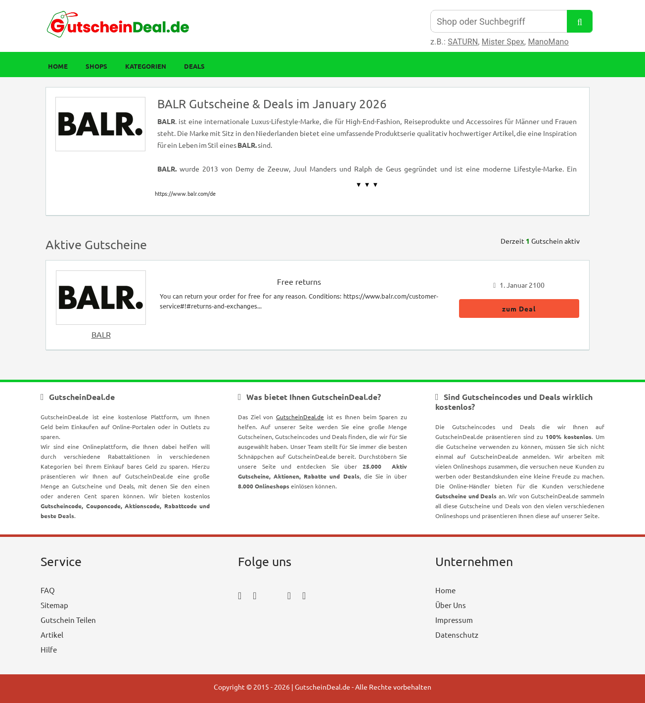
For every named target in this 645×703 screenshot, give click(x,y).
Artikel (52, 634)
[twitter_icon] (272, 595)
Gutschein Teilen (68, 619)
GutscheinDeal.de (300, 417)
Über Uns (450, 605)
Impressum (454, 619)
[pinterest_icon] (289, 595)
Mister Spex (503, 41)
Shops (96, 66)
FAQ (48, 590)
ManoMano (548, 41)
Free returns (299, 281)
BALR (101, 334)
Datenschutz (456, 634)
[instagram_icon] (254, 595)
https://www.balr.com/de (185, 193)
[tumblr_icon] (304, 595)
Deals (194, 66)
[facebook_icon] (239, 595)
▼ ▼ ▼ (367, 184)
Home (58, 66)
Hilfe (49, 649)
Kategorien (145, 66)
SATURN (463, 41)
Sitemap (54, 605)
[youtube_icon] (266, 622)
